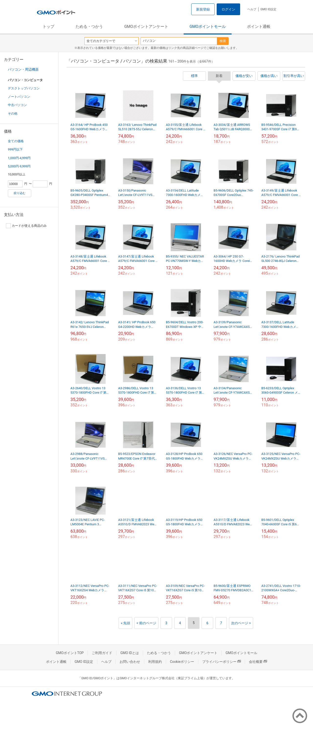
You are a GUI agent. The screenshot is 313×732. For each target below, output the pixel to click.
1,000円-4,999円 (19, 158)
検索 (223, 41)
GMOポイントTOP (70, 653)
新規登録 (203, 9)
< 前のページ (146, 623)
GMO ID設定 (268, 9)
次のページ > (241, 623)
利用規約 (155, 662)
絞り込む (19, 193)
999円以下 (15, 149)
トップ (48, 26)
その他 (12, 113)
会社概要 (258, 662)
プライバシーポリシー (221, 662)
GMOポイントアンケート (146, 26)
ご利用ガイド (102, 653)
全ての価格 (16, 141)
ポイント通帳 (258, 26)
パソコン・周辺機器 (23, 69)
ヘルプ (251, 9)
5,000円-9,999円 (19, 166)
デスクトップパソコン (24, 88)
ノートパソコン (19, 96)
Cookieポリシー (182, 662)
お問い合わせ (130, 662)
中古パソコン (17, 105)
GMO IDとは (129, 653)
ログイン (228, 9)
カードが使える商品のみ (26, 225)
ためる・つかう (89, 26)
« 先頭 (125, 623)
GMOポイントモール (208, 26)
